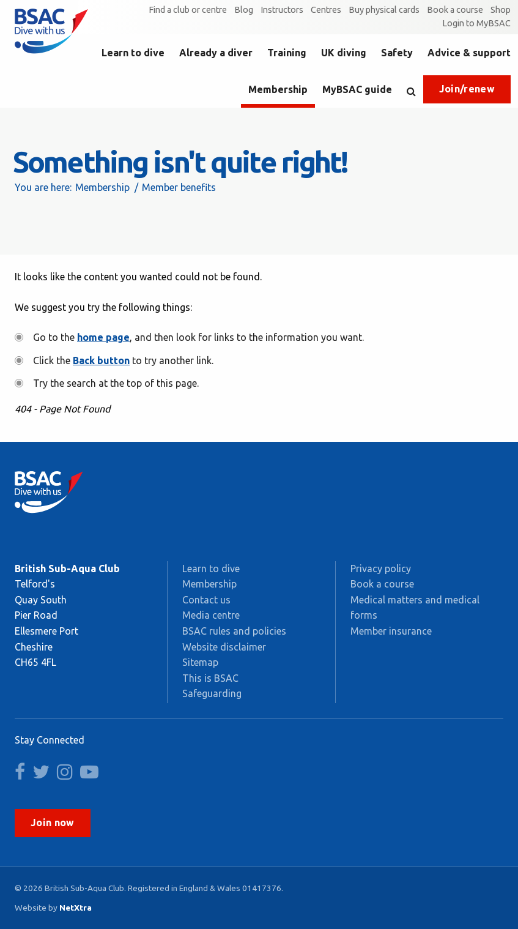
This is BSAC (210, 678)
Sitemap (200, 662)
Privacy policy (380, 568)
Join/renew (467, 88)
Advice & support (469, 52)
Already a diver (216, 52)
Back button (101, 360)
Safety (397, 52)
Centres (326, 10)
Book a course (455, 10)
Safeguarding (212, 693)
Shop (500, 10)
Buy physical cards (384, 10)
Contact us (206, 599)
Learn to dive (133, 52)
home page (103, 337)
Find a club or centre (188, 10)
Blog (243, 10)
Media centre (211, 615)
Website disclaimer (224, 646)
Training (286, 52)
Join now (53, 822)
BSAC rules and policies (234, 630)
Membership (278, 89)
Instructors (282, 10)
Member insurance (391, 630)
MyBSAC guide (357, 89)
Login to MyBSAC (476, 23)
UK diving (343, 52)
